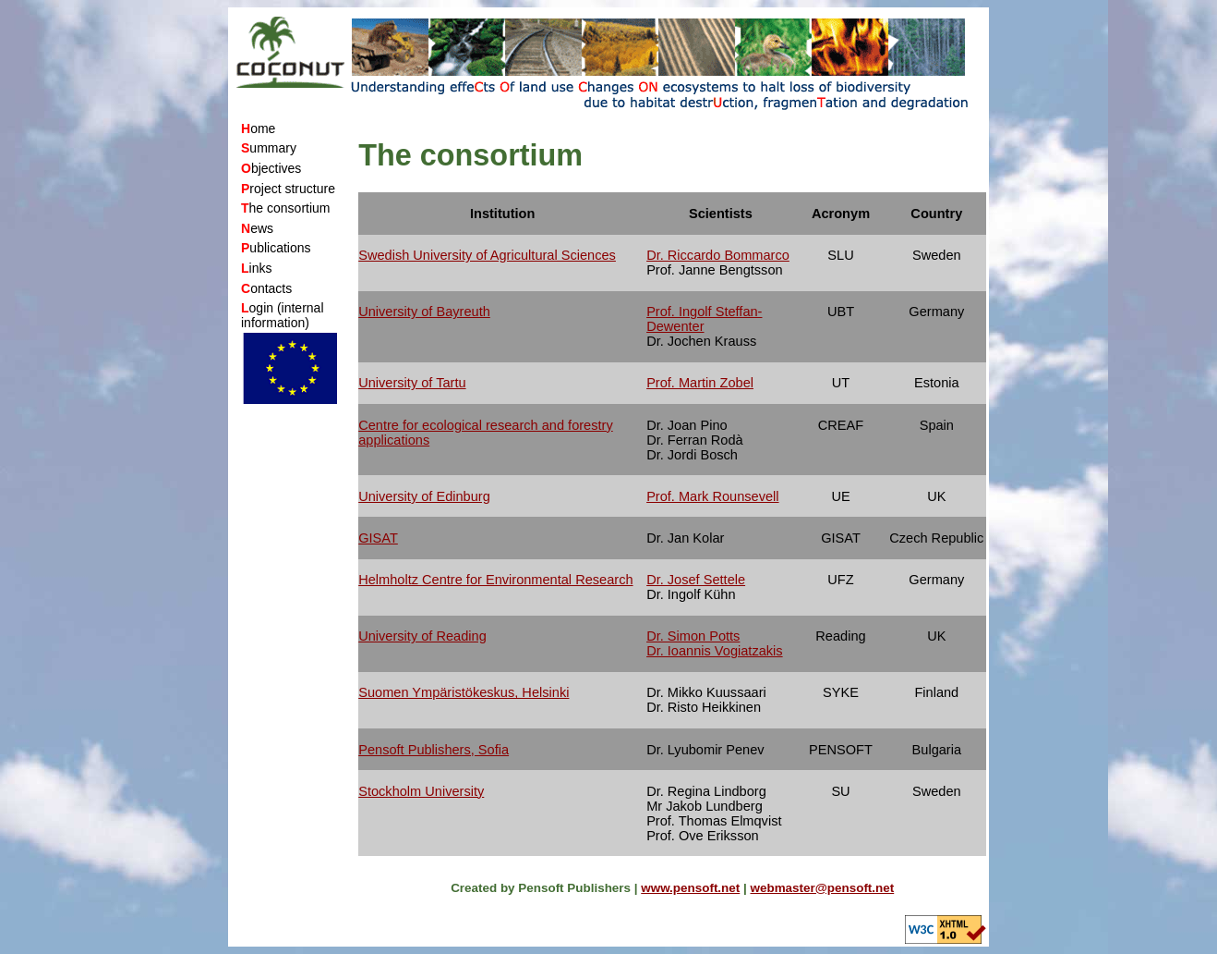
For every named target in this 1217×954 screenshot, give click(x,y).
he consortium (286, 208)
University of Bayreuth (424, 311)
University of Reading (422, 636)
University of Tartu (411, 382)
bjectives (271, 168)
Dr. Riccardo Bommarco (717, 255)
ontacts (266, 288)
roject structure (288, 188)
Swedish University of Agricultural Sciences (487, 255)
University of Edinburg (424, 496)
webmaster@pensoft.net (823, 888)
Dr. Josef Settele (695, 579)
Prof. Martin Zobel (699, 382)
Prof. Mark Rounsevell (712, 496)
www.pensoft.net (690, 888)
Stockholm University (421, 791)
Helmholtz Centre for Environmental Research (495, 579)
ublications (276, 247)
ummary (268, 148)
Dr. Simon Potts (693, 636)
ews (257, 228)
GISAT (378, 538)
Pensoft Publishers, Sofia (433, 749)
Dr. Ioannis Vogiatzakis (714, 650)
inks (256, 268)
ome (258, 128)
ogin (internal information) (282, 315)
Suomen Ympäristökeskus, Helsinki (463, 692)
